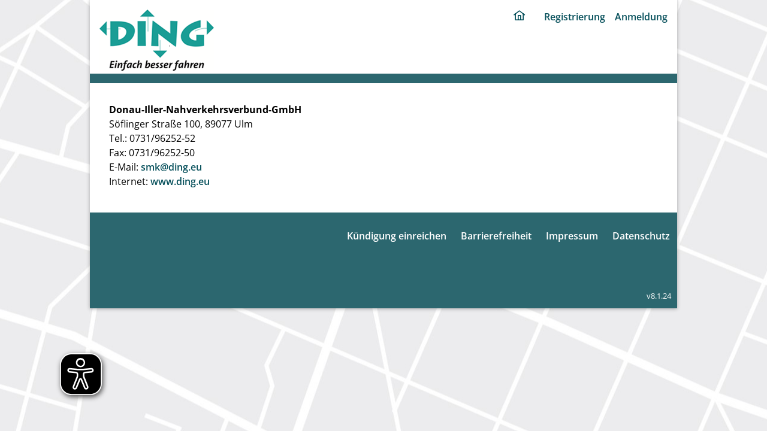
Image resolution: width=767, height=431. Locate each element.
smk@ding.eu (171, 167)
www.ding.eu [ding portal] (180, 181)
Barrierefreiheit (496, 235)
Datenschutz (641, 235)
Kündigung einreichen (396, 235)
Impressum (572, 235)
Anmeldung (641, 16)
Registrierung (574, 16)
